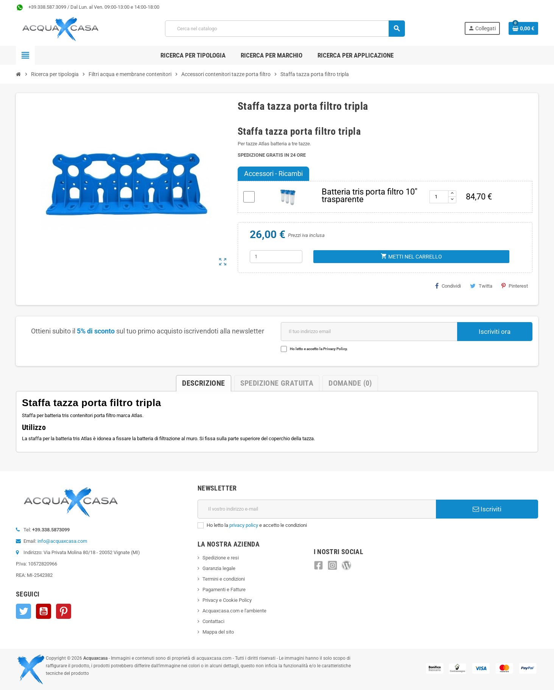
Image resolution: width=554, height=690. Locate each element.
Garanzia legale (218, 568)
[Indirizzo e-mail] (317, 509)
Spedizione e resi (220, 558)
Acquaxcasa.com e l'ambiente (234, 611)
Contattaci (213, 621)
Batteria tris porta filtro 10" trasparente (369, 195)
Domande (350, 383)
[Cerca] (285, 28)
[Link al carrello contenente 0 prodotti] (523, 28)
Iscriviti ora (494, 331)
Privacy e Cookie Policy (227, 600)
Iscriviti (487, 509)
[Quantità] (276, 256)
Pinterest (514, 286)
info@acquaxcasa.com (62, 541)
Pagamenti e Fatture (224, 589)
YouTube (43, 611)
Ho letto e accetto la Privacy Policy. (319, 349)
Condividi (448, 286)
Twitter (23, 611)
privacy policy (243, 525)
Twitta (481, 286)
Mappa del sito (218, 632)
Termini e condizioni (223, 579)
